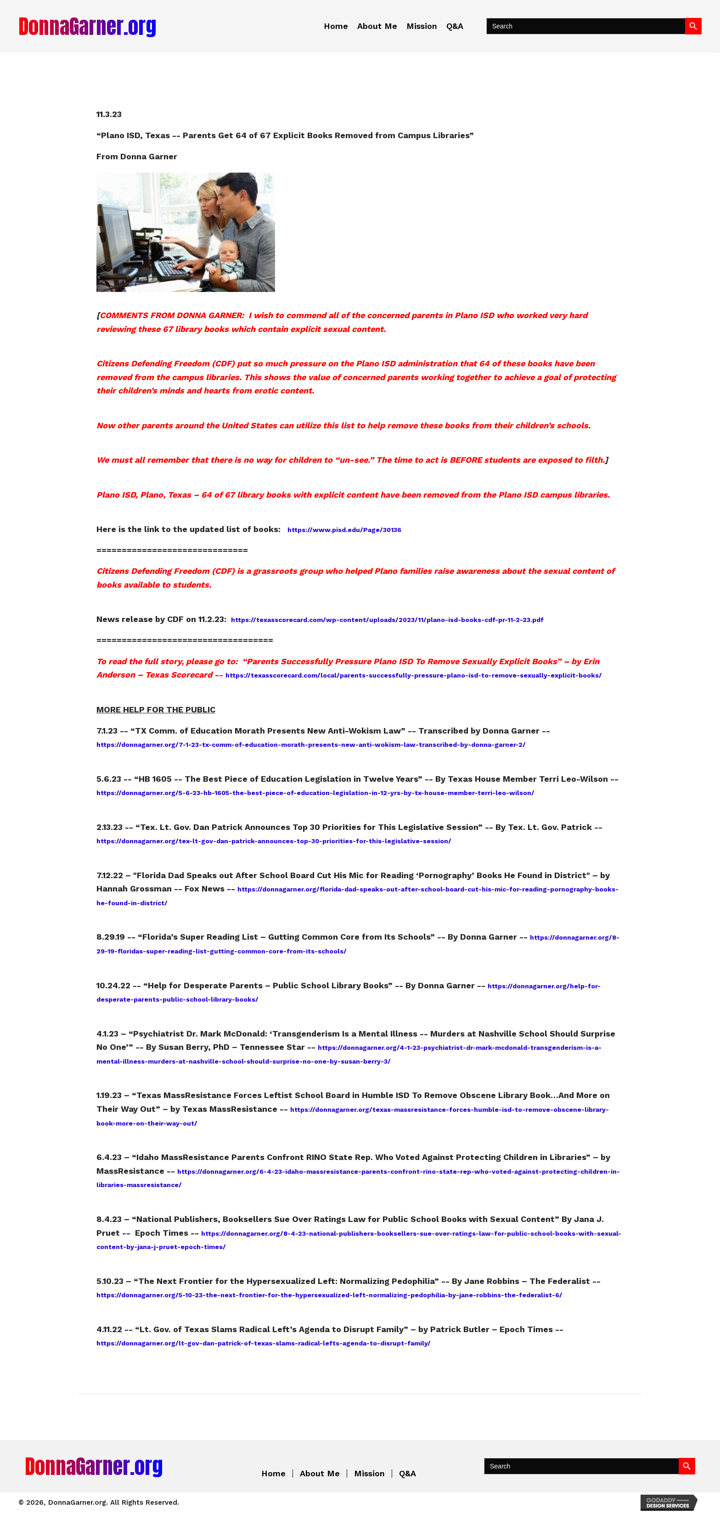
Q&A (407, 1473)
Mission (369, 1473)
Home (273, 1473)
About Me (320, 1473)
